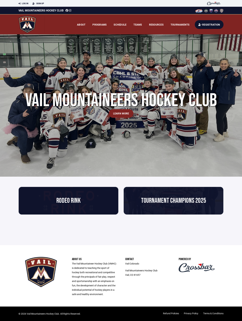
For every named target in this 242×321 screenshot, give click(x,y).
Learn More (121, 113)
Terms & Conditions (213, 313)
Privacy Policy (191, 313)
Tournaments (180, 24)
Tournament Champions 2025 (173, 201)
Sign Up (38, 3)
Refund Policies (171, 313)
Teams (137, 24)
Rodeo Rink (68, 201)
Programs (99, 24)
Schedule (120, 24)
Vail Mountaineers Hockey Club (41, 10)
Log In (23, 3)
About (81, 24)
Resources (156, 24)
